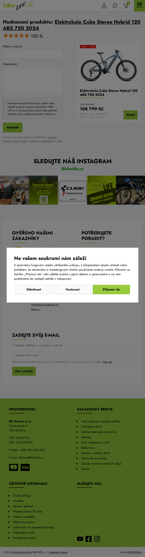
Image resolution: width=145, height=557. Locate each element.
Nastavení (72, 289)
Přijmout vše (111, 289)
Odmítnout (33, 289)
